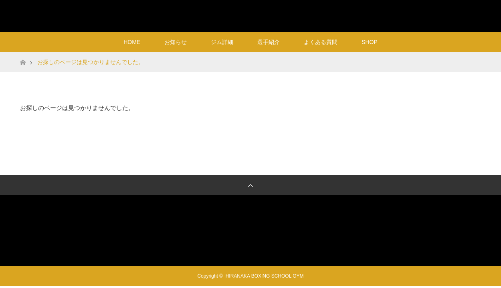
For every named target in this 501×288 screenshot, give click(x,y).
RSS (473, 14)
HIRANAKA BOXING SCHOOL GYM (251, 15)
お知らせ (175, 42)
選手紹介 (268, 42)
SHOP (370, 42)
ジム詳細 (222, 42)
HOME (131, 42)
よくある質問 (320, 42)
